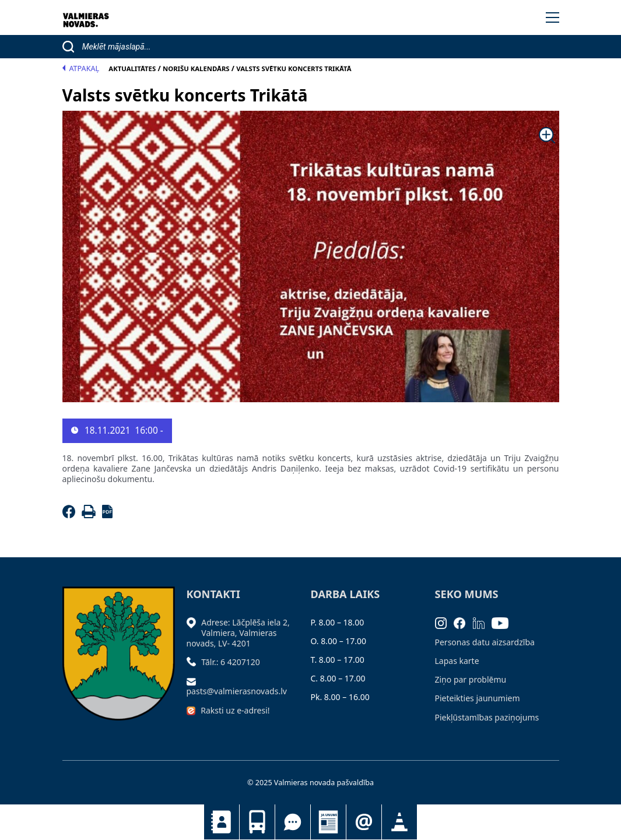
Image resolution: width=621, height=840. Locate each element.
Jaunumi (328, 821)
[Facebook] (70, 515)
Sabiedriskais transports (257, 821)
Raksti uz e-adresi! (235, 710)
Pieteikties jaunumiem (363, 821)
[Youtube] (504, 622)
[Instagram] (444, 622)
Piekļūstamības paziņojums (487, 717)
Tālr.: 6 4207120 (230, 661)
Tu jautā (292, 821)
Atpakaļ (81, 68)
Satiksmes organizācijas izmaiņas (399, 821)
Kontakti (221, 821)
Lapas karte (457, 660)
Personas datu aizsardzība (485, 642)
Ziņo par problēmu (471, 679)
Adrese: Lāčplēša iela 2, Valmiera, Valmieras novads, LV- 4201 (238, 633)
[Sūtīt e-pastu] (194, 680)
